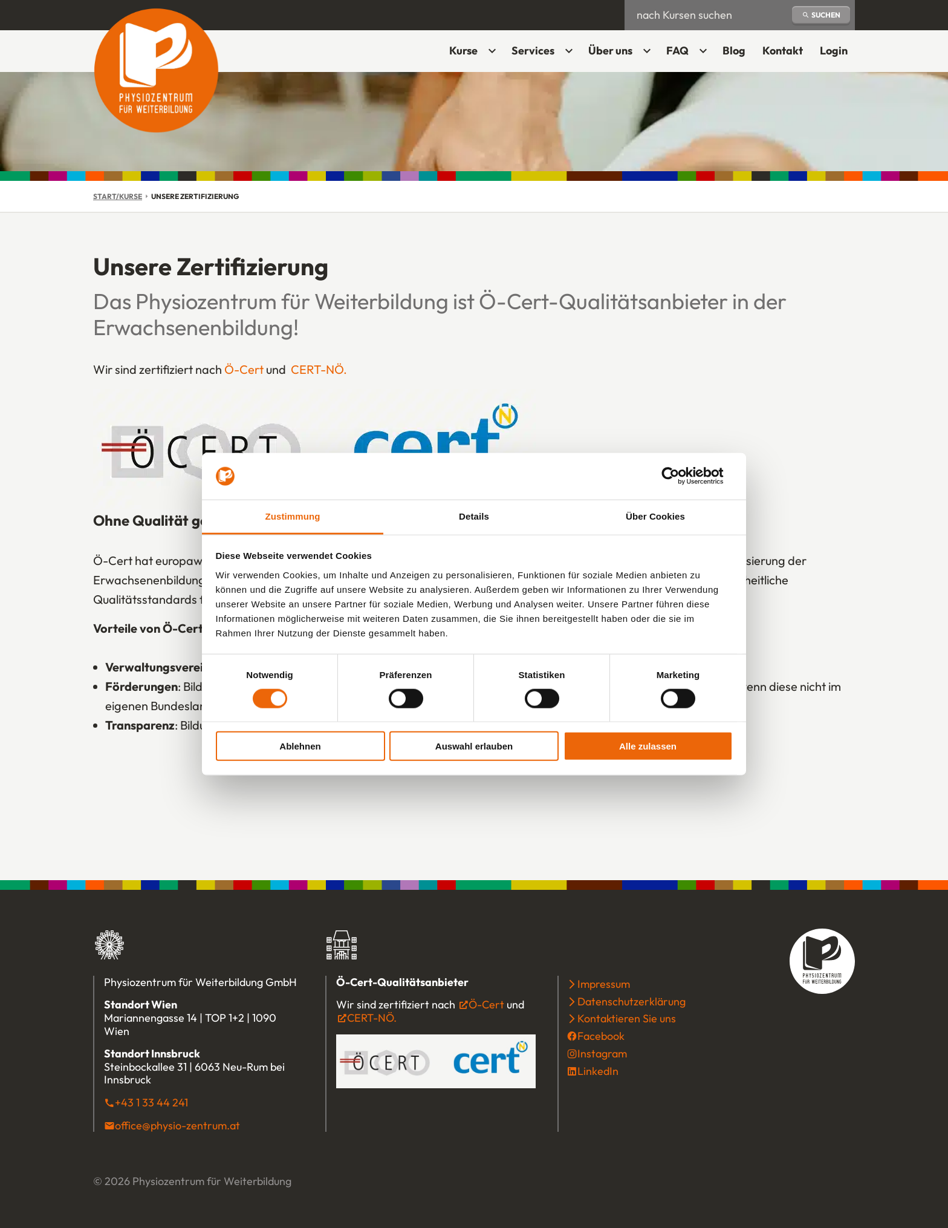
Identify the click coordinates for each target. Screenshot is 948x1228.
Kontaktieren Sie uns (626, 1018)
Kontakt (782, 50)
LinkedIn (597, 1071)
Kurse (463, 50)
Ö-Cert (244, 369)
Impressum (603, 984)
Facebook (601, 1036)
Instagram (602, 1053)
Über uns (610, 50)
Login (837, 55)
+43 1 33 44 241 (151, 1102)
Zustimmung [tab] (292, 516)
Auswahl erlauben (474, 746)
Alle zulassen (648, 746)
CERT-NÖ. (319, 369)
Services (532, 50)
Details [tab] (474, 516)
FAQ (677, 50)
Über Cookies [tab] (655, 516)
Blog (733, 50)
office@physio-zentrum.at (177, 1125)
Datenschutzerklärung (631, 1001)
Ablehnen (299, 746)
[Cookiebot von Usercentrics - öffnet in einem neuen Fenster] (680, 476)
